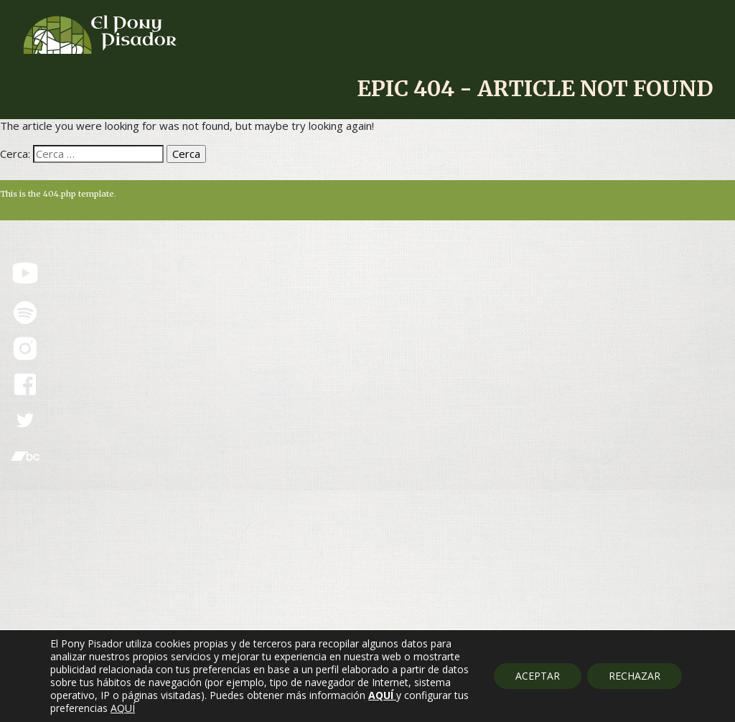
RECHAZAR (634, 676)
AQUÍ (123, 708)
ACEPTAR (537, 676)
